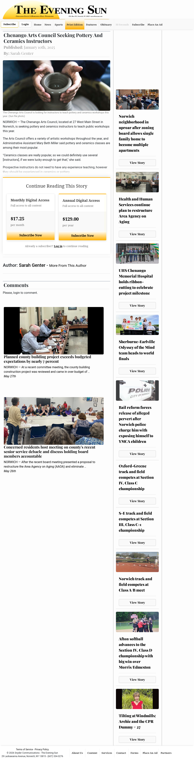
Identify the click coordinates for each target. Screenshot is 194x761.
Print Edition (75, 24)
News (48, 24)
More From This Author (67, 265)
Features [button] (91, 24)
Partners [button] (166, 753)
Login (25, 24)
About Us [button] (77, 753)
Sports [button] (59, 24)
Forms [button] (135, 753)
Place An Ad (155, 24)
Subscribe (9, 24)
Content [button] (92, 753)
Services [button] (107, 753)
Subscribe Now (30, 235)
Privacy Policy (42, 749)
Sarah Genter (33, 265)
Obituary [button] (106, 24)
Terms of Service (24, 749)
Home (37, 24)
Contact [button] (121, 753)
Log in (58, 246)
